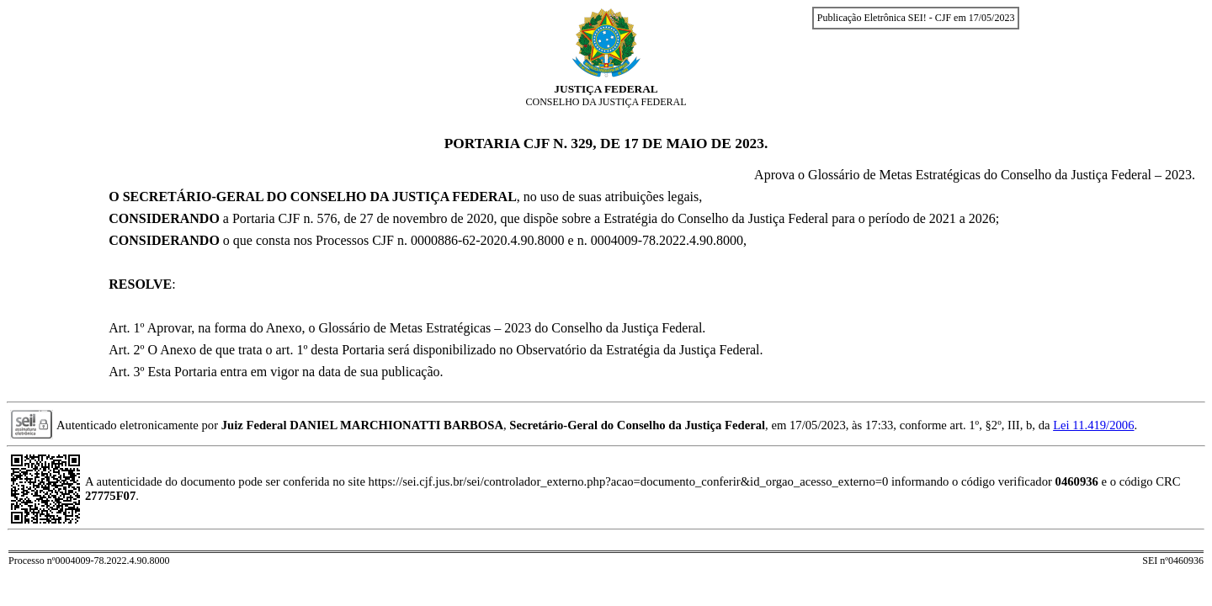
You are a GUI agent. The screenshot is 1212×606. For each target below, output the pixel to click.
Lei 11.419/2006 (1093, 425)
